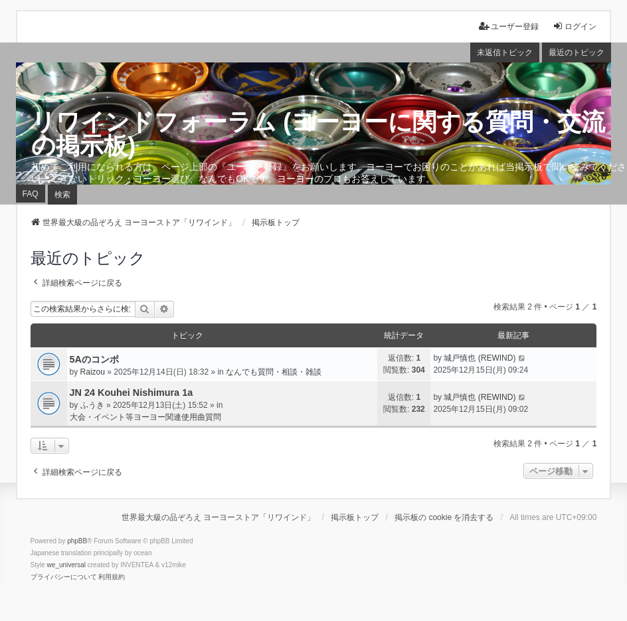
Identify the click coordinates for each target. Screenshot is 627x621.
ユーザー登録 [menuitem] (509, 26)
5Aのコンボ (94, 359)
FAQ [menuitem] (31, 194)
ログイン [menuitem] (574, 26)
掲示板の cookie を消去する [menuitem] (444, 517)
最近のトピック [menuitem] (576, 52)
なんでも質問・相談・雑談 (273, 372)
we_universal (66, 565)
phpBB (77, 541)
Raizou (92, 372)
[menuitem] (64, 577)
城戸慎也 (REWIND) (479, 358)
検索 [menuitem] (62, 194)
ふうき (92, 405)
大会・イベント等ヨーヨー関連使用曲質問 (145, 417)
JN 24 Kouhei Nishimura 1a (131, 392)
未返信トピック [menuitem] (505, 52)
